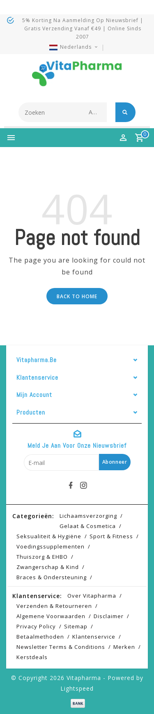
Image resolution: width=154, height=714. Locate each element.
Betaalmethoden (40, 636)
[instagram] (83, 485)
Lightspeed (77, 688)
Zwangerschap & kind (47, 567)
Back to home (77, 296)
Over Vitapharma (91, 595)
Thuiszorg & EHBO (42, 556)
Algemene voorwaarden (50, 616)
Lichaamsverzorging (88, 515)
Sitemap (75, 626)
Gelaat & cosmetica (88, 526)
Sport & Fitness (111, 536)
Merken (124, 647)
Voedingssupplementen (50, 546)
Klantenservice (93, 636)
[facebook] (70, 485)
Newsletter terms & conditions (60, 647)
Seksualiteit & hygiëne (48, 536)
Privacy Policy (36, 626)
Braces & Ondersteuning (51, 577)
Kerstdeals (32, 657)
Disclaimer (109, 616)
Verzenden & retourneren (54, 606)
